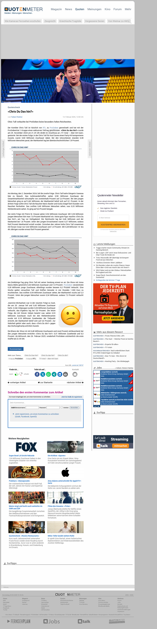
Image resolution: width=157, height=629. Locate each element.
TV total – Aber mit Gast (48, 358)
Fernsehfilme (84, 614)
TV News (51, 614)
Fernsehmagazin (25, 614)
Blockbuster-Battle (103, 606)
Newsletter (6, 602)
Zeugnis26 (50, 21)
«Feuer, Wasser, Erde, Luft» (109, 335)
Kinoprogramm (103, 614)
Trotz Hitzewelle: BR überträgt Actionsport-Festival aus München (112, 258)
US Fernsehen (43, 614)
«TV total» (102, 347)
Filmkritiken (34, 614)
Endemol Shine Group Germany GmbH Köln (113, 373)
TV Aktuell (16, 614)
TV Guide (68, 614)
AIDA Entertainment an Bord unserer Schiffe (109, 394)
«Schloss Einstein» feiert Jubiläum (109, 262)
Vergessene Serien (94, 21)
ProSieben (54, 127)
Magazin (56, 9)
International (45, 606)
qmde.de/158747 (77, 365)
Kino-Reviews (83, 604)
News (68, 9)
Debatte (81, 600)
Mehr (128, 9)
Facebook (6, 608)
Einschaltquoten (60, 614)
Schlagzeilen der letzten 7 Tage (108, 280)
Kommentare (15, 349)
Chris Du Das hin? (31, 355)
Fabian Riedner (16, 117)
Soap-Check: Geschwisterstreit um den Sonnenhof (111, 276)
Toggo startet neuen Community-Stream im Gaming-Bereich (112, 249)
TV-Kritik (81, 602)
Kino (107, 9)
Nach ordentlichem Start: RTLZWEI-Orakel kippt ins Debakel (111, 351)
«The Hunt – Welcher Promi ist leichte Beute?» (113, 340)
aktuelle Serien (93, 614)
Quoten (79, 9)
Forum (117, 9)
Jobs (119, 602)
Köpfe (43, 608)
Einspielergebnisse (104, 604)
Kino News (9, 614)
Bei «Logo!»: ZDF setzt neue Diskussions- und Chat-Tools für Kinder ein (113, 253)
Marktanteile (64, 602)
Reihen (24, 602)
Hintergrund (25, 600)
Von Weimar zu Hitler (119, 21)
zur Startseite (45, 382)
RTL (44, 127)
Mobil (5, 604)
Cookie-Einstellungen (123, 609)
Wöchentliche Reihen (66, 600)
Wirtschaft (44, 604)
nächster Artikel (75, 382)
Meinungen (94, 9)
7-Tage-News (7, 606)
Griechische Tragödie (70, 21)
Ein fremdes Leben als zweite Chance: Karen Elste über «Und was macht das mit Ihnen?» (113, 266)
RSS (4, 600)
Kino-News (101, 600)
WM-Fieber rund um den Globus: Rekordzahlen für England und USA (113, 271)
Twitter (5, 610)
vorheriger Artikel (17, 382)
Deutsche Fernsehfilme (116, 614)
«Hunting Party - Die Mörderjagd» (111, 361)
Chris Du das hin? (47, 355)
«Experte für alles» (105, 344)
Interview (25, 604)
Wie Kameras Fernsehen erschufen (23, 21)
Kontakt (119, 604)
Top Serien (126, 614)
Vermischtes (45, 602)
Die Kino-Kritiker (103, 602)
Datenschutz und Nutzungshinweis (122, 607)
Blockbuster (75, 614)
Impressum (120, 611)
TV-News (44, 600)
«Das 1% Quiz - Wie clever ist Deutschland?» (109, 357)
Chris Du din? (63, 355)
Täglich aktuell (64, 604)
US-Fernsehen (45, 610)
